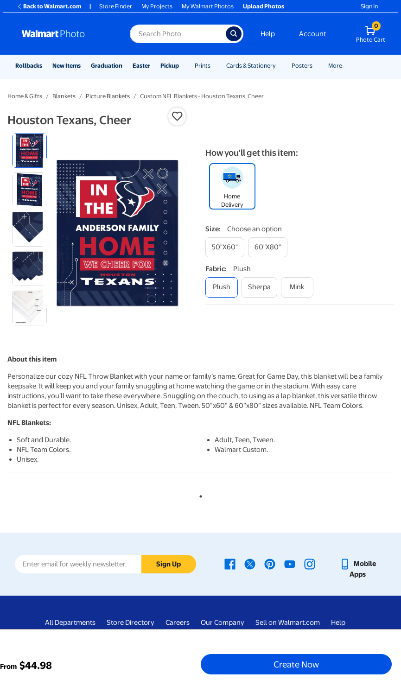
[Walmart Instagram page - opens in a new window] (309, 563)
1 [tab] (199, 494)
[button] (177, 116)
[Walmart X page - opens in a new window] (249, 563)
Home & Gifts (24, 96)
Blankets (64, 96)
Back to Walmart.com (49, 6)
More (335, 65)
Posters (302, 65)
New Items (66, 65)
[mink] (297, 287)
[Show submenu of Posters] (316, 65)
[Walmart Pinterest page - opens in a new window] (269, 563)
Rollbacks (28, 65)
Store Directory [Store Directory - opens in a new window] (130, 622)
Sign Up (168, 564)
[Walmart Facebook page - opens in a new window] (230, 563)
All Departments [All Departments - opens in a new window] (70, 622)
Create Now (296, 664)
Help (268, 34)
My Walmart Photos (208, 6)
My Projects (156, 6)
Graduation (106, 65)
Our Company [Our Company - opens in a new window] (222, 622)
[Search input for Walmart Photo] (178, 34)
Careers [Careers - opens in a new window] (177, 622)
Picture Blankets (108, 96)
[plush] (221, 287)
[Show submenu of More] (346, 65)
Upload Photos (263, 6)
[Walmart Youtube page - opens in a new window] (289, 563)
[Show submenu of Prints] (214, 65)
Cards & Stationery (251, 65)
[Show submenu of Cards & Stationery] (280, 65)
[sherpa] (259, 287)
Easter (141, 65)
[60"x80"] (267, 247)
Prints (202, 65)
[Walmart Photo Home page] (66, 33)
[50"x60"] (224, 247)
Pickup (169, 65)
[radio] (29, 150)
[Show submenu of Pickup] (183, 65)
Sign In (369, 6)
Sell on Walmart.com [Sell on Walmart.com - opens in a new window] (287, 622)
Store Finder (115, 6)
